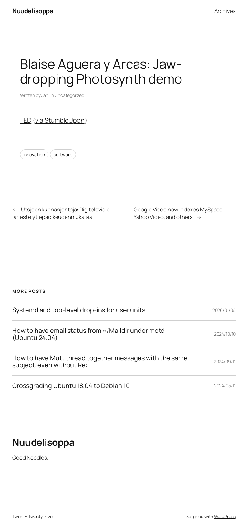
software (63, 154)
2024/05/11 (225, 386)
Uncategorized (69, 95)
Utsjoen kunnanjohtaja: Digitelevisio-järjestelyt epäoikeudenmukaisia (62, 213)
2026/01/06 (224, 310)
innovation (34, 154)
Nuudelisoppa (32, 10)
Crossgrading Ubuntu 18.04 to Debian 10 (70, 385)
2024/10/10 (225, 334)
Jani (45, 95)
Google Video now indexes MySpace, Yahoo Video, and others (179, 213)
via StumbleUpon (60, 120)
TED (26, 120)
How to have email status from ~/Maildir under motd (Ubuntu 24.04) (88, 334)
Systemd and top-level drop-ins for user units (78, 309)
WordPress (225, 516)
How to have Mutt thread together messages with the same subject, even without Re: (100, 361)
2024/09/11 (225, 361)
